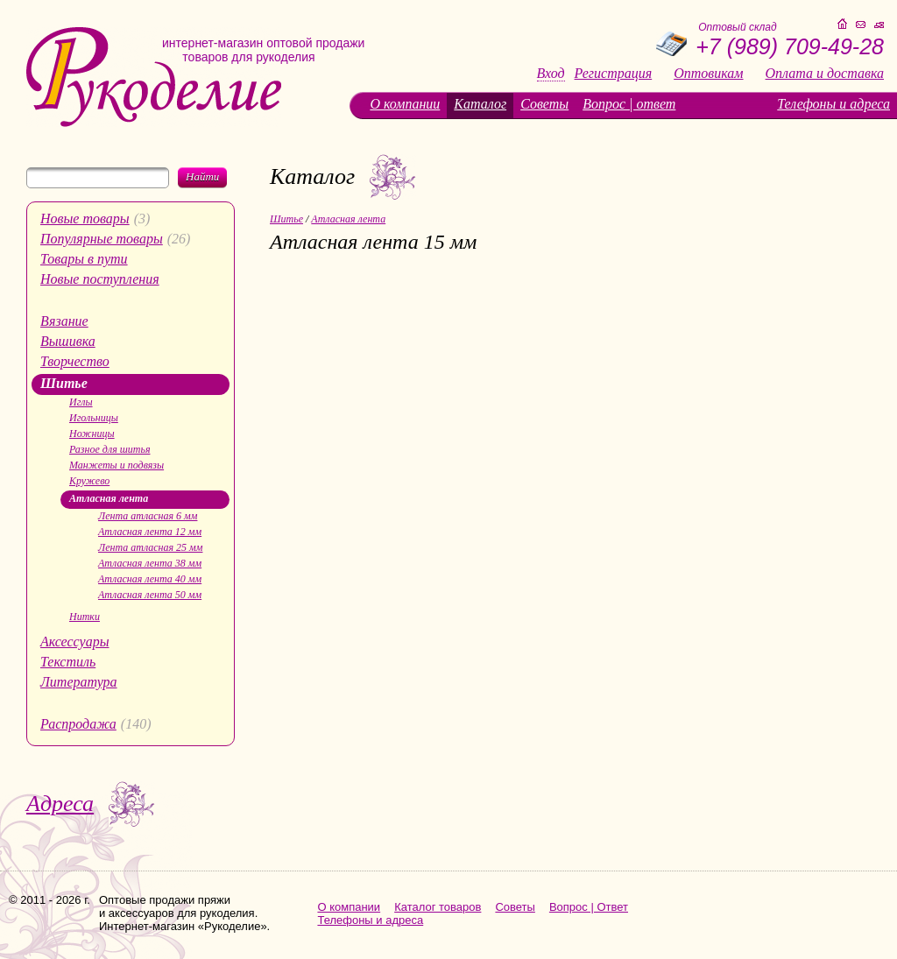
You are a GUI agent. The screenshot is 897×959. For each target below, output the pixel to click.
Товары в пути (84, 258)
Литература (78, 681)
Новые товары (85, 218)
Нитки (84, 616)
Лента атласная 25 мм (150, 547)
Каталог (480, 103)
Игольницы (93, 418)
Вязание (64, 321)
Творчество (74, 361)
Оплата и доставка (825, 74)
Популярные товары (101, 238)
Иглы (81, 402)
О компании (405, 103)
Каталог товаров (437, 906)
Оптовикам (708, 74)
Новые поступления (99, 278)
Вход (551, 74)
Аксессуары (74, 641)
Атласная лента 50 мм (149, 595)
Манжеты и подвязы (116, 465)
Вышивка (67, 341)
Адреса (60, 803)
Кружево (89, 481)
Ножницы (92, 433)
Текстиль (67, 661)
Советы (544, 103)
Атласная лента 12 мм (149, 531)
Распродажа (78, 723)
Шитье (64, 383)
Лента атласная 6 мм (147, 516)
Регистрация (614, 74)
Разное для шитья (109, 449)
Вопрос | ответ (629, 103)
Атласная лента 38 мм (149, 563)
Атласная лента (108, 498)
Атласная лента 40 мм (149, 579)
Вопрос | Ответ (588, 906)
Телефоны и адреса (833, 103)
